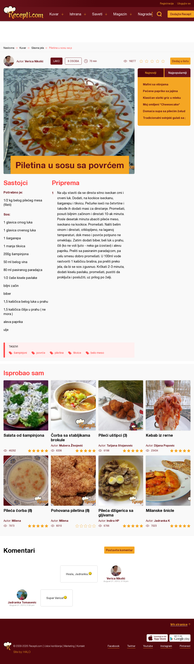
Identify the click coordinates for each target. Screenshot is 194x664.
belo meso (97, 352)
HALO (26, 651)
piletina (59, 352)
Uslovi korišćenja (53, 645)
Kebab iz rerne (168, 416)
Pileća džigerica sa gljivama (120, 492)
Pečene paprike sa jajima (160, 91)
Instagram (166, 646)
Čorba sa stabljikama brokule (73, 416)
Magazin (120, 14)
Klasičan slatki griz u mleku (162, 97)
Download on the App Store (157, 638)
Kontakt (81, 645)
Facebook (113, 646)
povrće (40, 352)
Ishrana (75, 14)
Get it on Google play (179, 638)
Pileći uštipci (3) (120, 416)
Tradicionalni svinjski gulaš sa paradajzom (164, 117)
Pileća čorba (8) (26, 492)
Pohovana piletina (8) (73, 492)
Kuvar (54, 14)
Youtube (148, 646)
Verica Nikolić (34, 61)
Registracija (167, 3)
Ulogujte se (183, 3)
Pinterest (185, 646)
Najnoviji (150, 72)
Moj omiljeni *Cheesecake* (161, 104)
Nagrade (145, 14)
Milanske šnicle (168, 492)
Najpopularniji (177, 72)
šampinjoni (20, 352)
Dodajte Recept (180, 14)
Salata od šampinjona (26, 416)
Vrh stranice (178, 624)
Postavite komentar (119, 550)
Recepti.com (24, 13)
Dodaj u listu (180, 61)
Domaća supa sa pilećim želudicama (164, 111)
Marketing (69, 645)
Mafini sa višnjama (155, 84)
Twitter (131, 646)
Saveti (97, 14)
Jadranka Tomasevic (22, 602)
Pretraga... (159, 14)
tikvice (77, 352)
